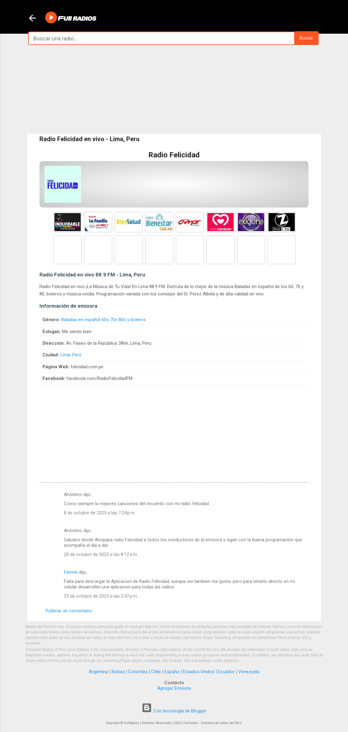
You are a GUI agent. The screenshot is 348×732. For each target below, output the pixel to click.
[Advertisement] (174, 89)
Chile (156, 671)
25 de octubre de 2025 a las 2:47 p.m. (101, 596)
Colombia (137, 671)
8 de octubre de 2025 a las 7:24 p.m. (99, 513)
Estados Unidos (198, 671)
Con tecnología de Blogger (174, 711)
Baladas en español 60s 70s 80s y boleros (103, 319)
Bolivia (118, 671)
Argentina (98, 671)
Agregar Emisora (174, 688)
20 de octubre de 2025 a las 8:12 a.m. (101, 554)
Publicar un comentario (69, 611)
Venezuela (248, 671)
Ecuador (226, 671)
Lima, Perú (70, 355)
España (172, 671)
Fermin (71, 572)
